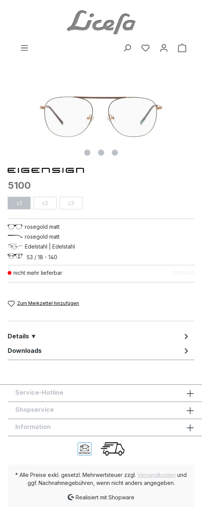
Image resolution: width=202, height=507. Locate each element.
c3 (71, 203)
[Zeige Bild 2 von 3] (101, 153)
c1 (19, 203)
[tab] (99, 336)
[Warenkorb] (180, 48)
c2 (45, 203)
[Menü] (24, 48)
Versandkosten (156, 475)
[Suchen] (127, 48)
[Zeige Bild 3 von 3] (115, 153)
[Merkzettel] (145, 48)
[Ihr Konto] (164, 48)
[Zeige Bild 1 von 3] (87, 153)
